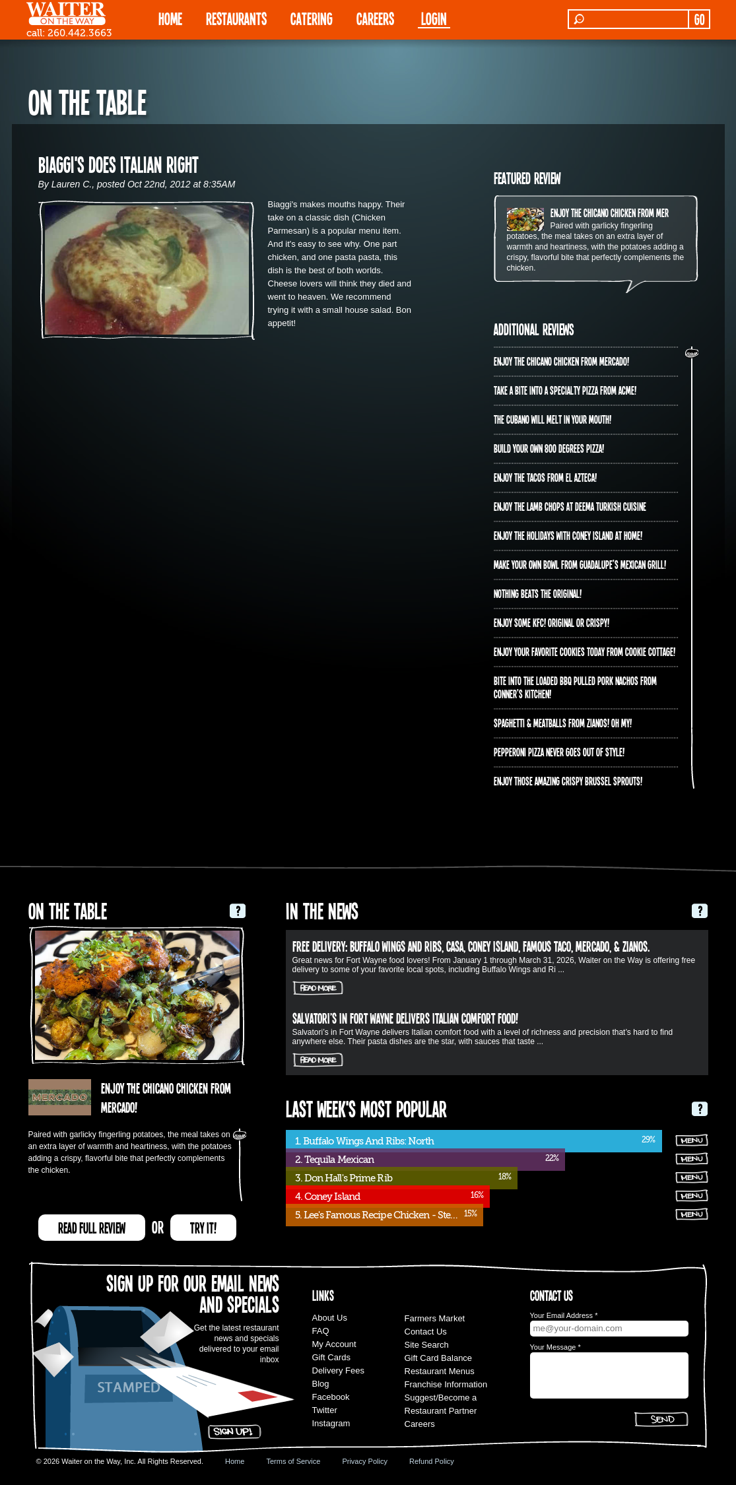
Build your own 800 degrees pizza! (549, 448)
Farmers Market (435, 1318)
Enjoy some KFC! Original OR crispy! (551, 622)
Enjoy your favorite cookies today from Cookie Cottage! (584, 651)
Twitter (324, 1410)
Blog (320, 1384)
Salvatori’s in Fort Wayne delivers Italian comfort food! (405, 1017)
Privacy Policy (364, 1461)
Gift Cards (331, 1357)
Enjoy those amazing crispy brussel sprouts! (568, 781)
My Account (334, 1344)
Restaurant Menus (440, 1371)
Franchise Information (446, 1384)
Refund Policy (431, 1461)
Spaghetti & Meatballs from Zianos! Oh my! (563, 722)
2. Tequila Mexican (334, 1160)
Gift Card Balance (439, 1358)
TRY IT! (203, 1228)
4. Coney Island (327, 1197)
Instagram (331, 1423)
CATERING (311, 18)
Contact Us (426, 1331)
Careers (375, 18)
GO (699, 19)
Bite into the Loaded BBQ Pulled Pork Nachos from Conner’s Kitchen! (575, 687)
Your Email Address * (564, 1315)
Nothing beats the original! (538, 593)
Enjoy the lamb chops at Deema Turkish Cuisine (570, 506)
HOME (170, 18)
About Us (329, 1318)
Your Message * (555, 1347)
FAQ (320, 1331)
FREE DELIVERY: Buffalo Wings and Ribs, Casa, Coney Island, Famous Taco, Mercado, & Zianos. (471, 946)
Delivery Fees (338, 1370)
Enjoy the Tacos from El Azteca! (545, 477)
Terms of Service (293, 1461)
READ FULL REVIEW (91, 1228)
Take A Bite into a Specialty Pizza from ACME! (565, 390)
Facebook (331, 1397)
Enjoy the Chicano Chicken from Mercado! (618, 212)
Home (234, 1461)
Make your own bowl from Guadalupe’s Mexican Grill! (580, 564)
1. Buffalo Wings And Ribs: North (364, 1141)
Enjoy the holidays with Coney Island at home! (568, 535)
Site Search (427, 1345)
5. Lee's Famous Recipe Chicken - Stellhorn (385, 1215)
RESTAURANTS (236, 18)
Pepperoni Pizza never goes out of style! (559, 751)
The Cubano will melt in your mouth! (552, 419)
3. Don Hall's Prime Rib (343, 1178)
